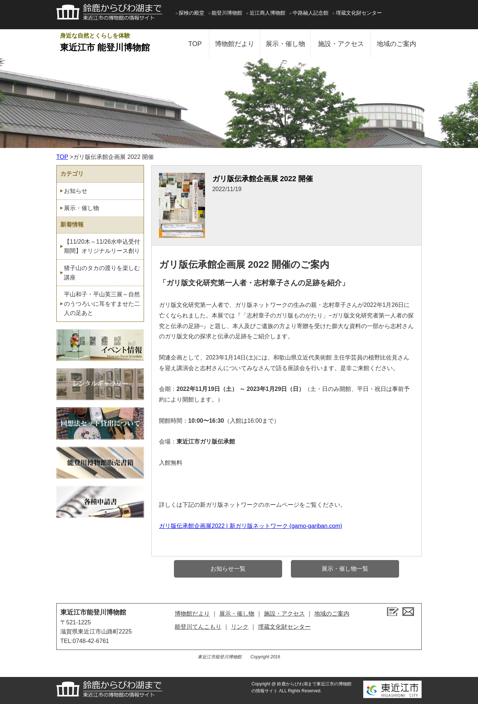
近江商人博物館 (267, 13)
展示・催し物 (285, 43)
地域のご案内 (396, 43)
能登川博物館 (227, 13)
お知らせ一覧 (228, 569)
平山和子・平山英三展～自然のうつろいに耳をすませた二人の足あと (102, 303)
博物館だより (234, 43)
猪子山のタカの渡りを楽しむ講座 (102, 273)
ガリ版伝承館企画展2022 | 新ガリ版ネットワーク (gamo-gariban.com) (250, 526)
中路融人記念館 (311, 13)
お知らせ (75, 191)
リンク (240, 627)
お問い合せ (408, 611)
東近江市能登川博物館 (93, 612)
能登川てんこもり (198, 627)
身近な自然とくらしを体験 (116, 43)
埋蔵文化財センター (359, 13)
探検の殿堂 (191, 13)
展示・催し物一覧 (345, 569)
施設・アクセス (341, 43)
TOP (195, 43)
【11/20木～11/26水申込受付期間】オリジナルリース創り (102, 246)
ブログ (393, 611)
